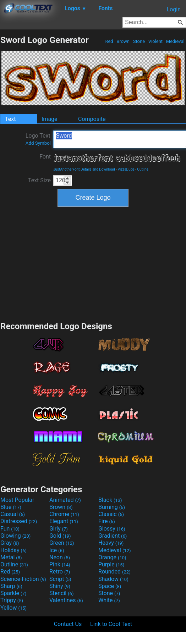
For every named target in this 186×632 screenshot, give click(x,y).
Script (60, 579)
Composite (92, 119)
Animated (65, 500)
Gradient (112, 535)
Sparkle (13, 593)
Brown (123, 41)
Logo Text (38, 139)
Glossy (111, 528)
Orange (112, 557)
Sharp (11, 586)
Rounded (114, 571)
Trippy (11, 600)
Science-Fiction (23, 579)
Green (61, 542)
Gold (60, 535)
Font (45, 156)
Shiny (59, 586)
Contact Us (68, 624)
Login (174, 9)
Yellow (13, 607)
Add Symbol (38, 143)
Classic (111, 514)
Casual (12, 514)
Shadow (113, 579)
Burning (111, 507)
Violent (155, 41)
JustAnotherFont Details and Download (84, 169)
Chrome (64, 514)
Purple (111, 564)
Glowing (15, 535)
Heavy (111, 542)
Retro (59, 571)
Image (50, 119)
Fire (106, 521)
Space (109, 586)
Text (10, 119)
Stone (139, 41)
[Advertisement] (93, 263)
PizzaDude (126, 169)
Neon (59, 557)
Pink (59, 564)
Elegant (63, 521)
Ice (56, 550)
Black (110, 500)
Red (109, 41)
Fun (10, 528)
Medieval (175, 41)
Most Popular (17, 500)
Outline (142, 169)
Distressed (18, 521)
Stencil (61, 593)
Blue (10, 507)
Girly (58, 528)
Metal (11, 557)
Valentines (66, 600)
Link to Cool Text (111, 624)
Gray (9, 542)
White (109, 600)
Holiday (13, 550)
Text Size (39, 180)
